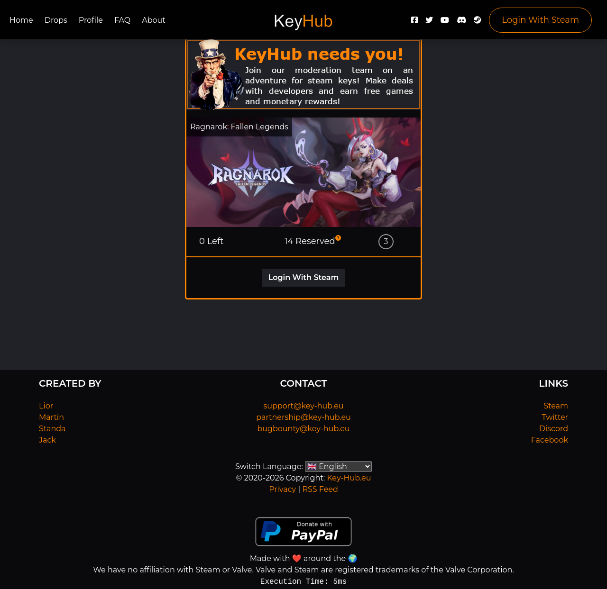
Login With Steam (540, 20)
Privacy (282, 489)
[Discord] (461, 22)
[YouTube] (445, 22)
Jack (47, 439)
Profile (91, 20)
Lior (46, 405)
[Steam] (477, 22)
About (154, 20)
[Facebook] (414, 22)
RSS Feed (320, 489)
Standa (52, 428)
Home (21, 20)
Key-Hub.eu (349, 477)
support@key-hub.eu (303, 405)
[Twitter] (429, 22)
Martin (51, 417)
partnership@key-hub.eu (303, 417)
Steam (555, 405)
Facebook (549, 439)
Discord (553, 428)
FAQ (122, 20)
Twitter (555, 417)
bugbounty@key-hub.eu (303, 428)
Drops (56, 20)
